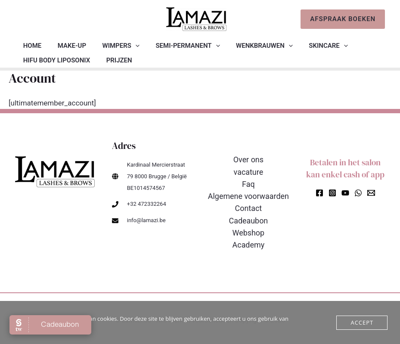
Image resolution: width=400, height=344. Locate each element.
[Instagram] (332, 193)
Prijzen (114, 60)
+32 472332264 (146, 204)
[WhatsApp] (358, 193)
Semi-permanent (176, 45)
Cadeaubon (248, 218)
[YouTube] (345, 193)
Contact (248, 206)
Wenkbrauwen (249, 45)
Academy (248, 241)
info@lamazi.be (146, 220)
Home (31, 46)
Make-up (67, 46)
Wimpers (112, 45)
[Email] (371, 193)
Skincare (310, 45)
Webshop (248, 230)
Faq (248, 183)
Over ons (248, 159)
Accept (361, 322)
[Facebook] (319, 193)
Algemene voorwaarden (248, 194)
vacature (248, 171)
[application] (127, 45)
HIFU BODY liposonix (55, 60)
